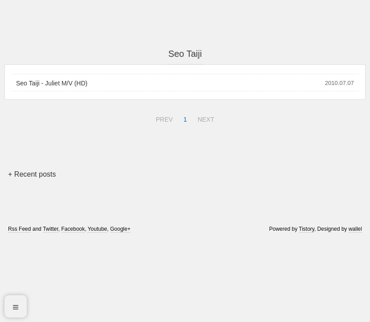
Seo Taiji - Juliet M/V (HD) (51, 83)
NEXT (204, 118)
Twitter (50, 229)
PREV (163, 118)
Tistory (307, 229)
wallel (355, 229)
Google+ (120, 229)
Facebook (73, 229)
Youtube (97, 229)
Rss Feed (19, 229)
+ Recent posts (32, 174)
